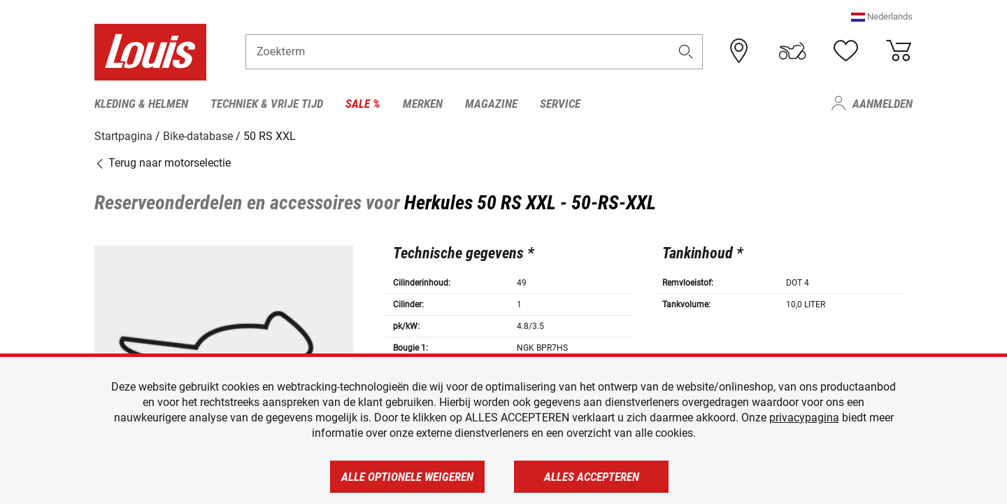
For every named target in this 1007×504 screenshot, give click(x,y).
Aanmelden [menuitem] (882, 104)
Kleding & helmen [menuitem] (141, 104)
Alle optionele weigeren (407, 477)
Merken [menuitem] (423, 104)
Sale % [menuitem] (362, 104)
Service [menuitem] (560, 104)
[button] (882, 17)
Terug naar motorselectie (162, 162)
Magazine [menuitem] (491, 104)
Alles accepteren (591, 477)
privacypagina (804, 417)
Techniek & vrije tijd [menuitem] (266, 104)
